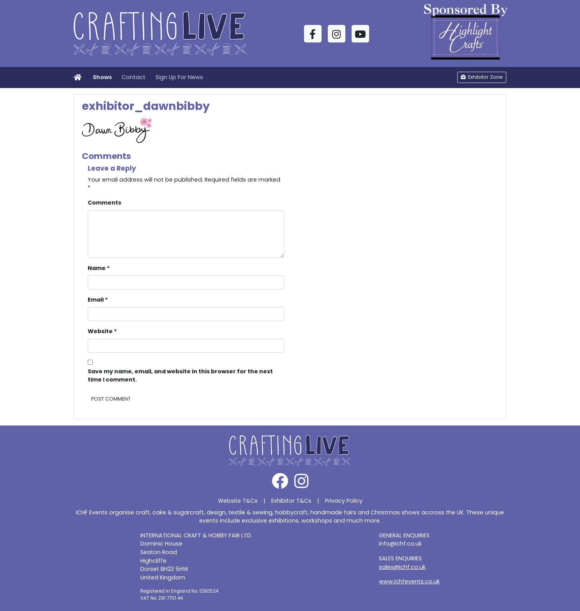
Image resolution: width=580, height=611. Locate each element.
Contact (133, 77)
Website (102, 331)
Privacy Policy (343, 501)
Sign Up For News (179, 77)
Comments (104, 203)
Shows (102, 77)
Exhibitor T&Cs (291, 501)
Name (99, 268)
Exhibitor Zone (482, 77)
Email (98, 300)
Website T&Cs (238, 501)
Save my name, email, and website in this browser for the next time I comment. (180, 375)
